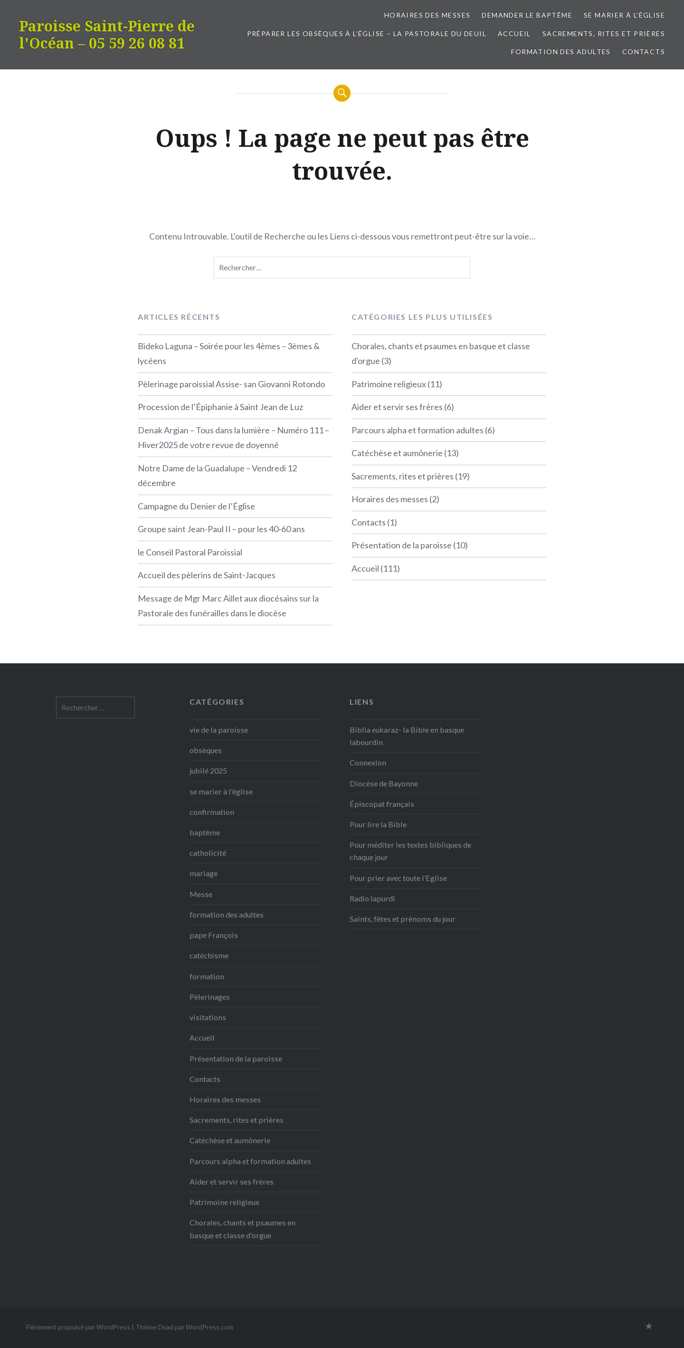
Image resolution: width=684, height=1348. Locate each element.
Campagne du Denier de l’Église (196, 506)
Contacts (643, 52)
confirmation (212, 811)
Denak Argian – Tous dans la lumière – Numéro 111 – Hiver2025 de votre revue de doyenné (233, 437)
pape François (214, 934)
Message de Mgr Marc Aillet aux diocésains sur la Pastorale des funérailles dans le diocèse (228, 606)
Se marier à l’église (624, 15)
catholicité (208, 852)
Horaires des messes (427, 15)
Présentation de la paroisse (402, 545)
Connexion (368, 762)
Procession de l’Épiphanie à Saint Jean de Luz (220, 407)
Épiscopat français (382, 803)
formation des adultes (560, 52)
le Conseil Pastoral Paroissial (190, 552)
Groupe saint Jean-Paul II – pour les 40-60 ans (221, 529)
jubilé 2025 (208, 770)
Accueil (514, 33)
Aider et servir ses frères (397, 407)
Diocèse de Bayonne (384, 783)
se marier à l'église (221, 791)
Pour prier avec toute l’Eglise (398, 877)
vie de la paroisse (219, 729)
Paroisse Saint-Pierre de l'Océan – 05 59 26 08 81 (107, 34)
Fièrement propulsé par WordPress (78, 1327)
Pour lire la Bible (378, 824)
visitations (208, 1017)
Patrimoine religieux (389, 384)
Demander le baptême (527, 15)
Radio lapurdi (372, 898)
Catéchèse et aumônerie (397, 453)
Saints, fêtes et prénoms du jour (403, 918)
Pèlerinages (210, 996)
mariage (204, 873)
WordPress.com (209, 1327)
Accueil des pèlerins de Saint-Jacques (207, 575)
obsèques (206, 750)
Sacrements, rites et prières (603, 33)
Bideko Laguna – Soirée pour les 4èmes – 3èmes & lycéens (229, 353)
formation (207, 976)
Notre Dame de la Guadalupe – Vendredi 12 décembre (217, 475)
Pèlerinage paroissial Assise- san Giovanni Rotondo (231, 384)
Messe (201, 894)
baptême (205, 832)
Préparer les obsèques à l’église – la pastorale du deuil (366, 33)
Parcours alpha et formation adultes (418, 430)
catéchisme (209, 955)
